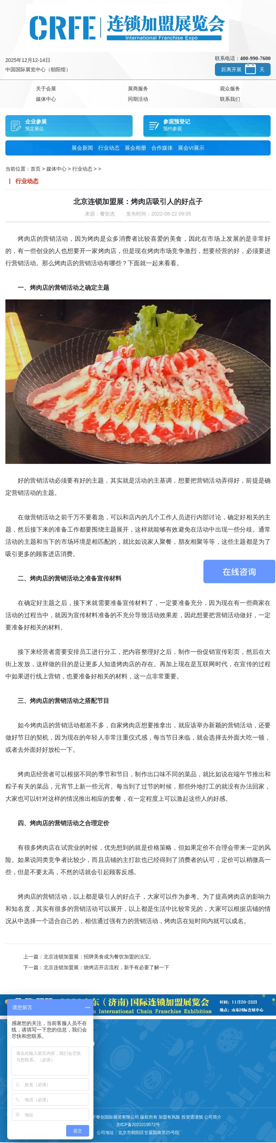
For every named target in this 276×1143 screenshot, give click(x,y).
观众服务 (230, 89)
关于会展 (46, 89)
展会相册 (135, 148)
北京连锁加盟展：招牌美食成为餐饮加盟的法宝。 (98, 957)
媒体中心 (46, 100)
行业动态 (109, 148)
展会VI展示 (191, 148)
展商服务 (138, 89)
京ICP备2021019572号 (138, 1125)
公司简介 (212, 1117)
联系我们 (230, 100)
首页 (36, 169)
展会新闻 (82, 148)
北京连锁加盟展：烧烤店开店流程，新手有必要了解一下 (106, 968)
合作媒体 (162, 148)
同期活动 (138, 100)
